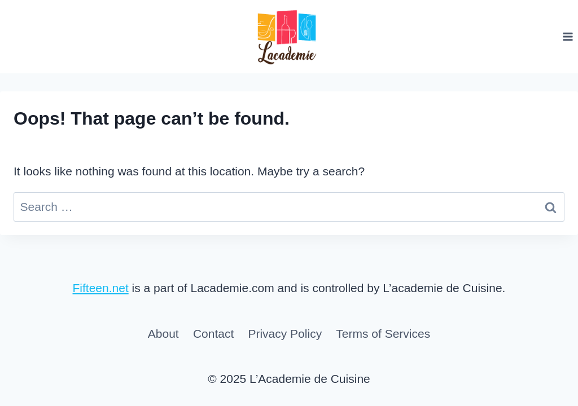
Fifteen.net (101, 287)
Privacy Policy (285, 333)
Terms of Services (383, 333)
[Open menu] (567, 36)
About (163, 333)
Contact (213, 333)
